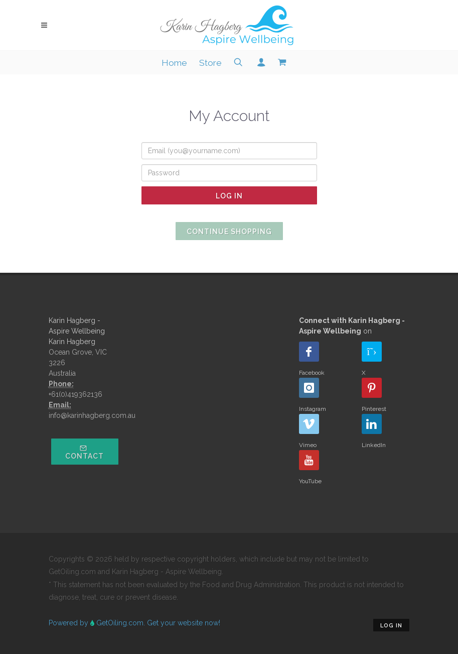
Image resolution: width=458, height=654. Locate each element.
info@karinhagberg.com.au (92, 415)
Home (174, 63)
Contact (84, 452)
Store (210, 63)
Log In (229, 196)
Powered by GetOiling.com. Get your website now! (134, 623)
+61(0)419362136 (75, 394)
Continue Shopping (229, 232)
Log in (391, 625)
